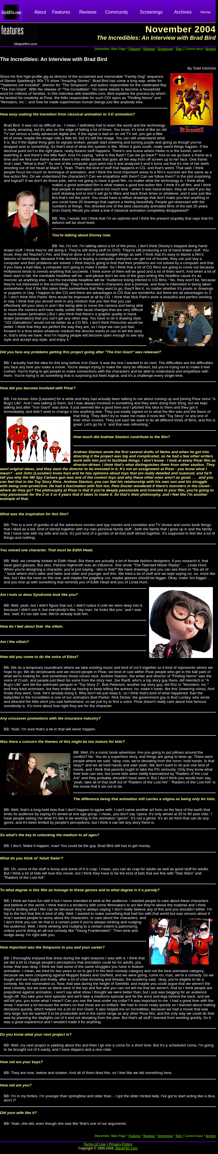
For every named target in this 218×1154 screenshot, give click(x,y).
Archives (183, 12)
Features (61, 12)
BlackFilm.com (126, 1148)
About (40, 12)
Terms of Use (94, 1144)
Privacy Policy (120, 1144)
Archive (211, 49)
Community (116, 12)
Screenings (151, 12)
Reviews (87, 12)
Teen (178, 49)
